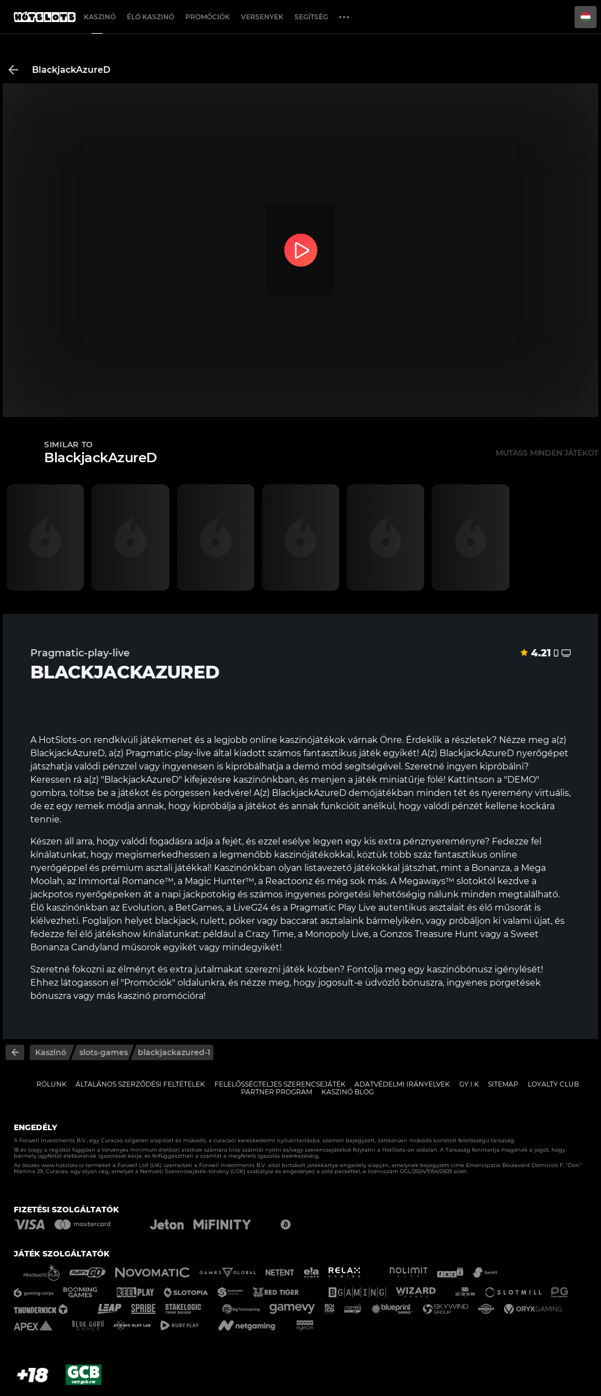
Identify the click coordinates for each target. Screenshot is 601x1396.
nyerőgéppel (58, 868)
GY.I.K (469, 1084)
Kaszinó (100, 17)
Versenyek (262, 17)
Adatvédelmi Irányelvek (402, 1084)
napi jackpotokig (198, 894)
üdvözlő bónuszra (404, 982)
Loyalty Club (553, 1084)
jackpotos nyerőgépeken (85, 894)
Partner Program (276, 1092)
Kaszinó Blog (347, 1092)
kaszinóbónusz (459, 969)
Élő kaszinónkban (69, 907)
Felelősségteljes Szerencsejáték (280, 1084)
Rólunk (51, 1084)
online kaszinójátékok (298, 740)
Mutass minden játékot (547, 453)
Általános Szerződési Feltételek (140, 1084)
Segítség (311, 17)
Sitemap (503, 1084)
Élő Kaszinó (150, 17)
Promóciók (207, 17)
